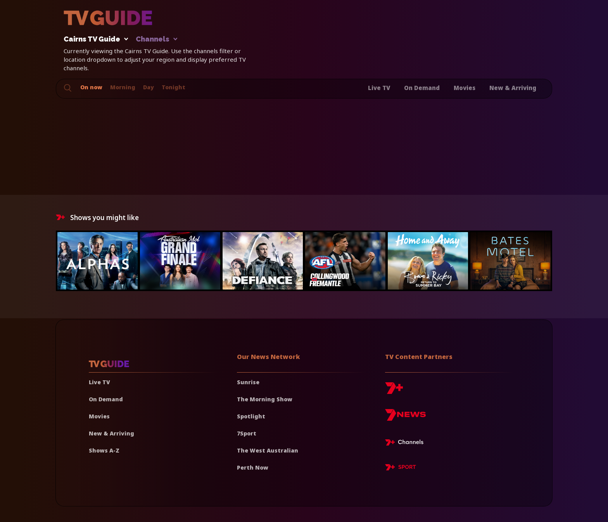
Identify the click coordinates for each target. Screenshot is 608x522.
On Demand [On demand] (106, 399)
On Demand (422, 88)
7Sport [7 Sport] (246, 433)
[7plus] (394, 391)
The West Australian (267, 450)
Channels (156, 39)
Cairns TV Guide (94, 39)
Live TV (379, 88)
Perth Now (252, 467)
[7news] (405, 418)
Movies (464, 88)
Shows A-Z (104, 450)
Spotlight (251, 416)
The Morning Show (264, 399)
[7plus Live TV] (406, 443)
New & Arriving (512, 88)
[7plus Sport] (400, 468)
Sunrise (248, 382)
